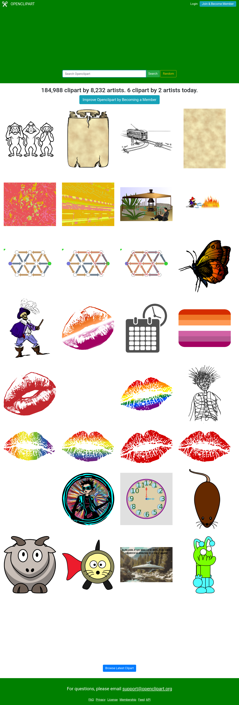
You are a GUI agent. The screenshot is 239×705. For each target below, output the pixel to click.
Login (194, 4)
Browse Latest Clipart (119, 668)
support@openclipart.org (147, 688)
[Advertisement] (119, 39)
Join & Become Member (218, 4)
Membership (128, 699)
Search (152, 73)
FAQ (91, 699)
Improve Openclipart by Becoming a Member (119, 99)
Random (168, 73)
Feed (141, 699)
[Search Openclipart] (104, 73)
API (148, 699)
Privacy (100, 699)
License (112, 699)
